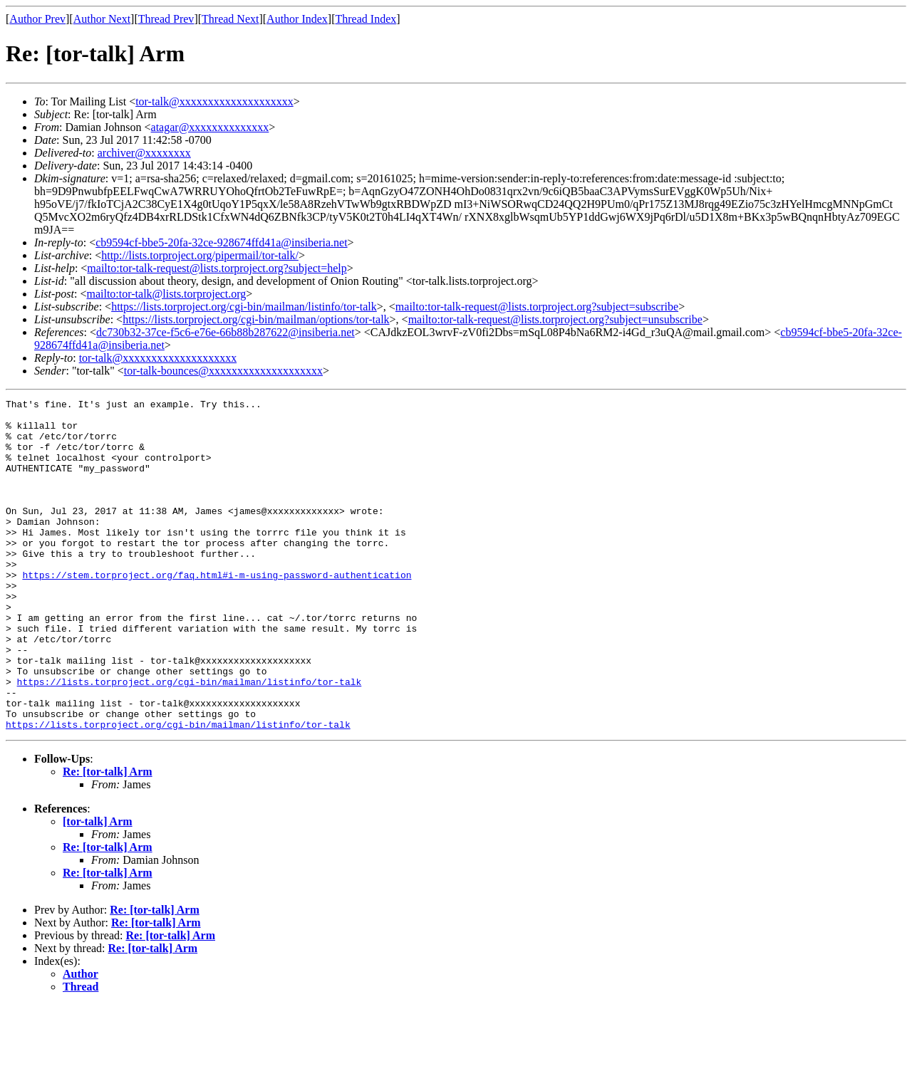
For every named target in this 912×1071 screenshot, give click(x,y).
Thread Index (366, 19)
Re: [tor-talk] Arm (107, 838)
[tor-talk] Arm (98, 888)
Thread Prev (166, 19)
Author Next (101, 19)
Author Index (297, 19)
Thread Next (230, 19)
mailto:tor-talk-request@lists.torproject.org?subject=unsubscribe (555, 319)
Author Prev (37, 19)
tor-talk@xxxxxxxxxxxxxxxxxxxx (214, 101)
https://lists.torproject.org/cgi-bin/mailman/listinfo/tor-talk (244, 307)
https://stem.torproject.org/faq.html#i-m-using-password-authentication (216, 611)
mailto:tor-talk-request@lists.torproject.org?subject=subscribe (536, 307)
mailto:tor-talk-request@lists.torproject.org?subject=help (216, 268)
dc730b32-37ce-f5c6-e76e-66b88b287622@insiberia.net (225, 332)
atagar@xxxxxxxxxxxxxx (210, 127)
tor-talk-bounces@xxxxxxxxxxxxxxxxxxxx (223, 371)
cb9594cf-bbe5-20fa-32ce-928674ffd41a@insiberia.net (221, 242)
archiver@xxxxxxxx (144, 153)
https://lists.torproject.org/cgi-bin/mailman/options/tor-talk (256, 319)
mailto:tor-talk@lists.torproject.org (166, 294)
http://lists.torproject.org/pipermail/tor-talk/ (200, 255)
